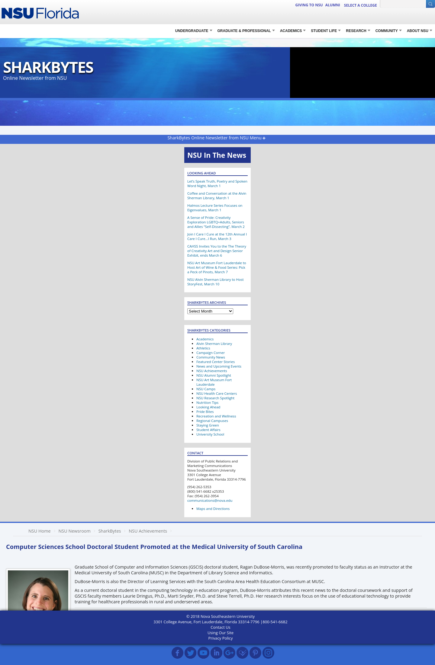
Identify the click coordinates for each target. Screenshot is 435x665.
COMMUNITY (386, 31)
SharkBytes (48, 67)
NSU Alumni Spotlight (213, 375)
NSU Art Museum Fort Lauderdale (214, 382)
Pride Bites (205, 411)
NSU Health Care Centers (216, 393)
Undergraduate (191, 31)
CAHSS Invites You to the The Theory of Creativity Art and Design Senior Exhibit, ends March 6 (216, 251)
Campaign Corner (210, 352)
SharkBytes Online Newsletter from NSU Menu (214, 138)
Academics (291, 31)
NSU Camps (205, 389)
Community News (210, 357)
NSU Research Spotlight (215, 398)
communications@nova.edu (209, 500)
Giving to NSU (309, 5)
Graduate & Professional (244, 31)
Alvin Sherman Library (214, 343)
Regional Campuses (212, 420)
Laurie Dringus (230, 627)
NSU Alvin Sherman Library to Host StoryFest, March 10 (215, 281)
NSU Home (39, 531)
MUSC (281, 627)
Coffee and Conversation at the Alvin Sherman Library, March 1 (216, 195)
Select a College (360, 5)
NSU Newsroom (74, 531)
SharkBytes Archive (183, 627)
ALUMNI (332, 5)
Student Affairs (208, 429)
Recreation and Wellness (216, 416)
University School (210, 434)
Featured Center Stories (215, 361)
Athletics (203, 348)
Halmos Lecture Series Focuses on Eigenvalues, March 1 (214, 207)
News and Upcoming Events (218, 366)
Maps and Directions (213, 508)
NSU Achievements (211, 370)
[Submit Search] (430, 4)
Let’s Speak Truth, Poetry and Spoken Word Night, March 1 (217, 183)
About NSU (417, 31)
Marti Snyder (260, 627)
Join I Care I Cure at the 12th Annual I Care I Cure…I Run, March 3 (217, 236)
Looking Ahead (208, 407)
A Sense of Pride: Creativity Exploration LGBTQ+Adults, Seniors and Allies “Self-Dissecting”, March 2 (216, 222)
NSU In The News (216, 155)
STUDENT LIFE (324, 31)
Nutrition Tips (207, 402)
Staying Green (207, 425)
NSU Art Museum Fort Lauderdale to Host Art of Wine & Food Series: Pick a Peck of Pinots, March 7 (216, 267)
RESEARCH (356, 31)
